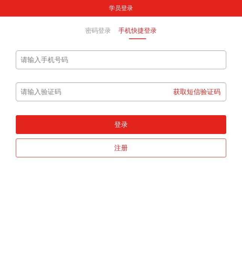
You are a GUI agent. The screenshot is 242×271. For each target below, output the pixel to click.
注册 (121, 148)
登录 (121, 124)
